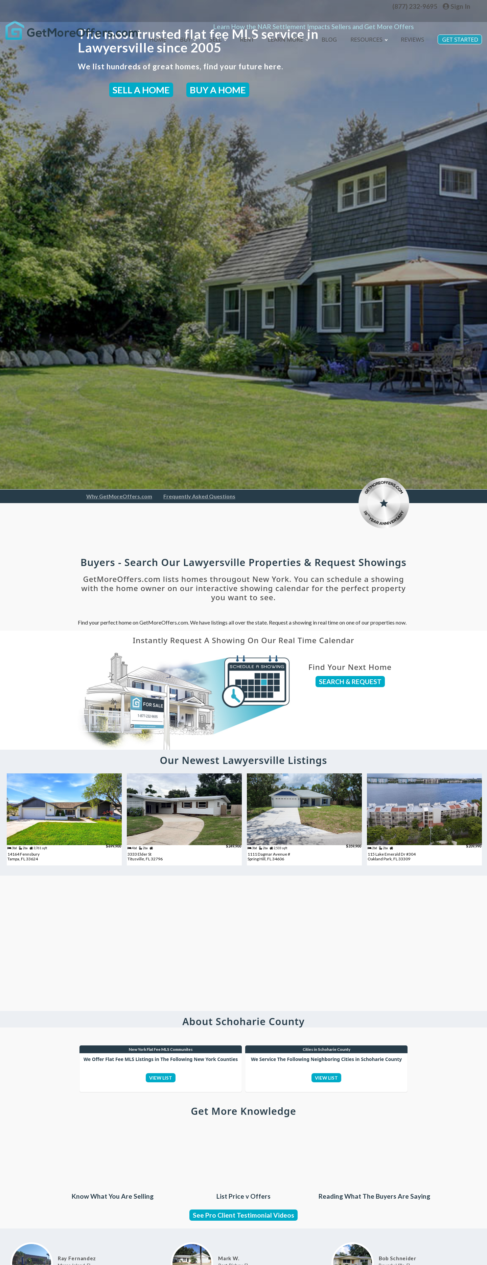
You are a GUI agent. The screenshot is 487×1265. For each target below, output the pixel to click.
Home (150, 45)
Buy (180, 45)
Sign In (456, 6)
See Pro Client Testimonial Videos (243, 1243)
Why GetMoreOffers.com (119, 496)
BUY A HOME (218, 89)
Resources (366, 45)
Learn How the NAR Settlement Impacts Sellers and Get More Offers (313, 16)
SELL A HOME (141, 89)
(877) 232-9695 (414, 6)
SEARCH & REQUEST (350, 681)
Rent (241, 45)
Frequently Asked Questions (199, 496)
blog (326, 45)
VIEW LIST (161, 1100)
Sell (211, 45)
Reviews (410, 45)
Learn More (283, 45)
